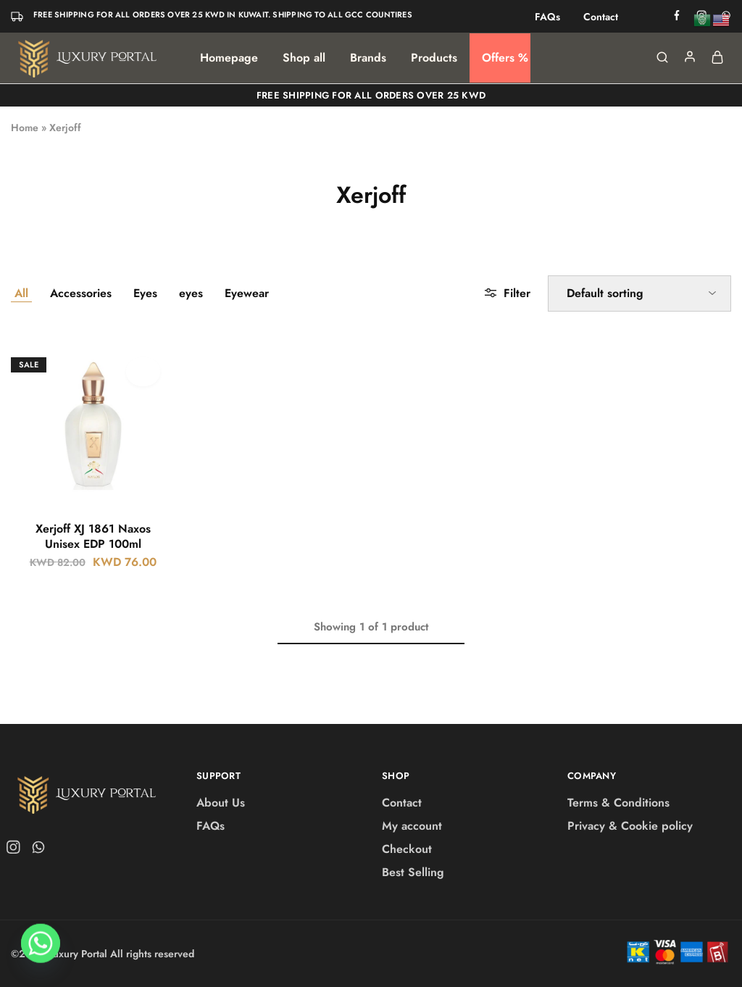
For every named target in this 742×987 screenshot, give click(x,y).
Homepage (229, 58)
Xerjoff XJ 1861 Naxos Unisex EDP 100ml (93, 536)
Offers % (505, 58)
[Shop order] (639, 293)
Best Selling (413, 872)
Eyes (145, 293)
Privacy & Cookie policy (630, 825)
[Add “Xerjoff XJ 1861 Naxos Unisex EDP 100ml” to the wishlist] (143, 371)
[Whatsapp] (40, 949)
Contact (600, 17)
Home (24, 127)
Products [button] (434, 58)
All (21, 293)
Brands (368, 58)
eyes (191, 293)
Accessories (81, 293)
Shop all (304, 58)
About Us (220, 802)
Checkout (407, 849)
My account (412, 825)
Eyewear (247, 293)
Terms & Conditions (618, 802)
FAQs (547, 17)
